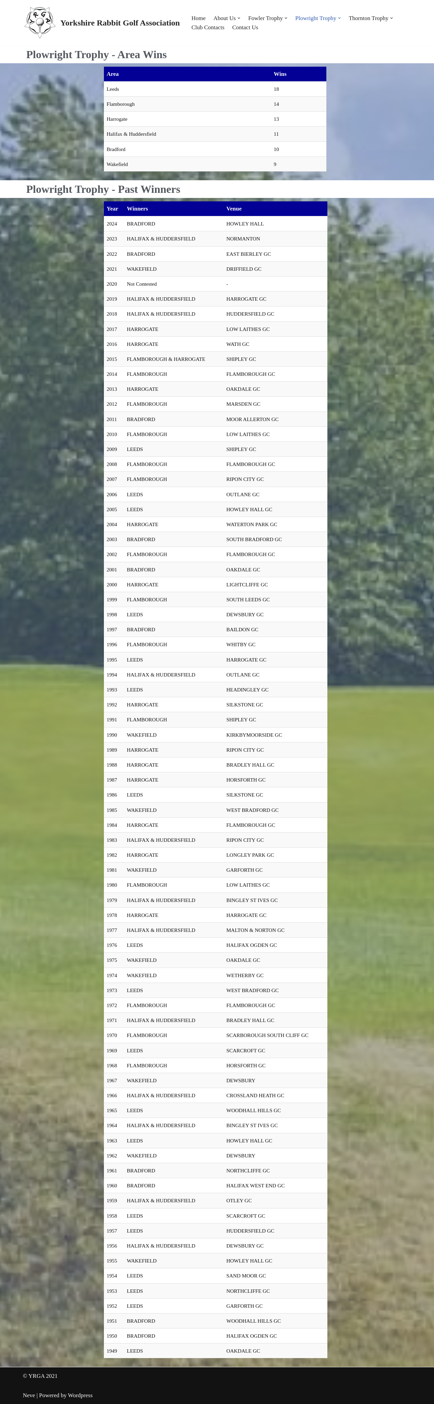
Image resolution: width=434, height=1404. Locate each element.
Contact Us (245, 27)
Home (198, 18)
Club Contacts (207, 27)
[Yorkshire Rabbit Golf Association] (101, 22)
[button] (239, 18)
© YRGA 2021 (40, 1376)
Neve (29, 1395)
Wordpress (80, 1395)
